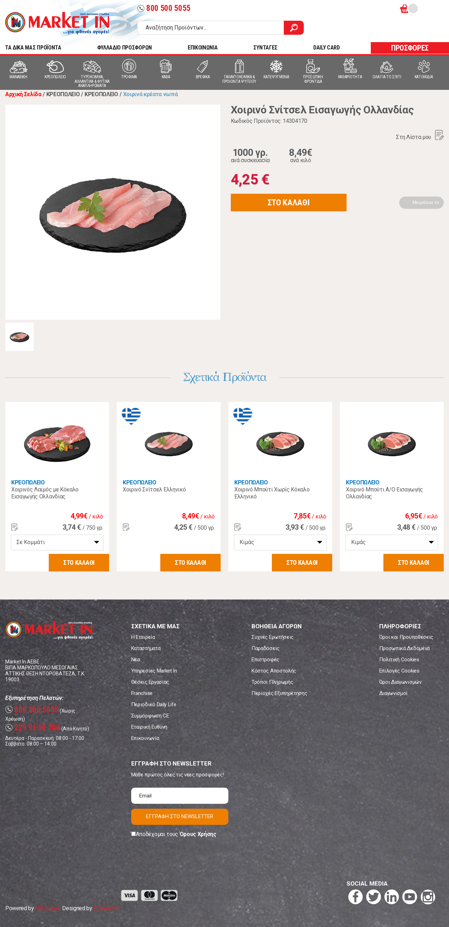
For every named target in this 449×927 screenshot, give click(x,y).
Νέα (135, 659)
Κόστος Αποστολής (274, 671)
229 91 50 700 (32, 728)
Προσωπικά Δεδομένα (404, 648)
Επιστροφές (265, 659)
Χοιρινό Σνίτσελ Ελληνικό (154, 489)
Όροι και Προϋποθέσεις (406, 637)
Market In (57, 23)
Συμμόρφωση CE (150, 716)
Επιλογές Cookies (399, 671)
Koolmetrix (106, 908)
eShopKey (47, 908)
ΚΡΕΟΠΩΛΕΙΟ (28, 482)
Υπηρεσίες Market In (154, 671)
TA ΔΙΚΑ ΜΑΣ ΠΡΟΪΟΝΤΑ (33, 47)
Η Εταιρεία (143, 637)
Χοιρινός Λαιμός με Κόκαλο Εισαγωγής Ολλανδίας (45, 493)
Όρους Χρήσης (198, 834)
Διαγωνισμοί (393, 693)
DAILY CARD (326, 47)
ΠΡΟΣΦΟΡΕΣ (410, 48)
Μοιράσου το (426, 202)
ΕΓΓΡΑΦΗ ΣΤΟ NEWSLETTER (179, 816)
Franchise (142, 693)
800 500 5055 (163, 8)
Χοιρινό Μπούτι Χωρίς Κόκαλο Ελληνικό (271, 493)
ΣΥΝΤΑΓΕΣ (265, 47)
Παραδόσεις (266, 648)
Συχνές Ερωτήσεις (273, 637)
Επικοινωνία (145, 738)
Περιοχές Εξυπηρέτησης (279, 693)
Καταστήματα (145, 648)
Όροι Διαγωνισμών (400, 682)
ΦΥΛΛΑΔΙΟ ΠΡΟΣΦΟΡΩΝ (124, 47)
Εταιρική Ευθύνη (149, 727)
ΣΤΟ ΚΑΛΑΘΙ (289, 202)
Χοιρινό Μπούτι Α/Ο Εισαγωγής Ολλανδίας (384, 493)
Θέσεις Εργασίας (150, 682)
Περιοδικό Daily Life (153, 704)
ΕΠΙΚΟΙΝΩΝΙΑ (202, 47)
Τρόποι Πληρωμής (272, 682)
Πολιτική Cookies (399, 659)
